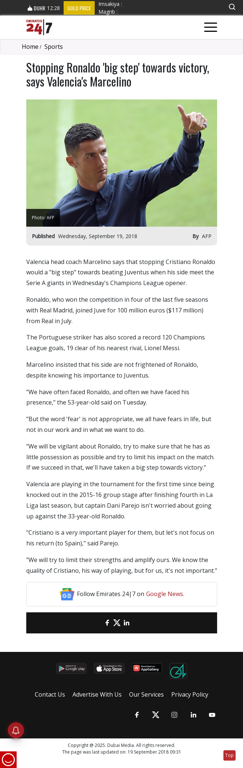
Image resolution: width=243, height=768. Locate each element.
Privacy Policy (189, 694)
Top (229, 755)
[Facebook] (107, 623)
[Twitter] (117, 623)
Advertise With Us (97, 694)
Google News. (165, 594)
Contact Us (50, 694)
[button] (232, 7)
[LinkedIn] (126, 623)
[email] (97, 623)
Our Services (146, 694)
